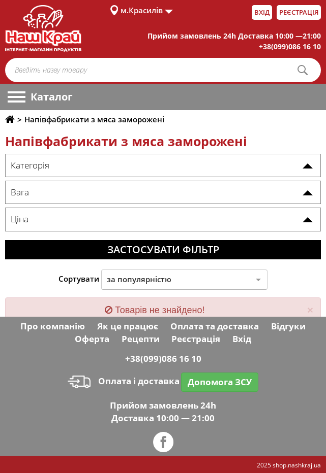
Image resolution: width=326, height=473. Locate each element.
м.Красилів (142, 10)
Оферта (92, 339)
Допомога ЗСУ (220, 382)
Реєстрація (298, 12)
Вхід (262, 12)
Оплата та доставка (214, 326)
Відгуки (288, 326)
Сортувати (78, 279)
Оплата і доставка (124, 381)
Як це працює (127, 326)
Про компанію (52, 326)
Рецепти (141, 339)
